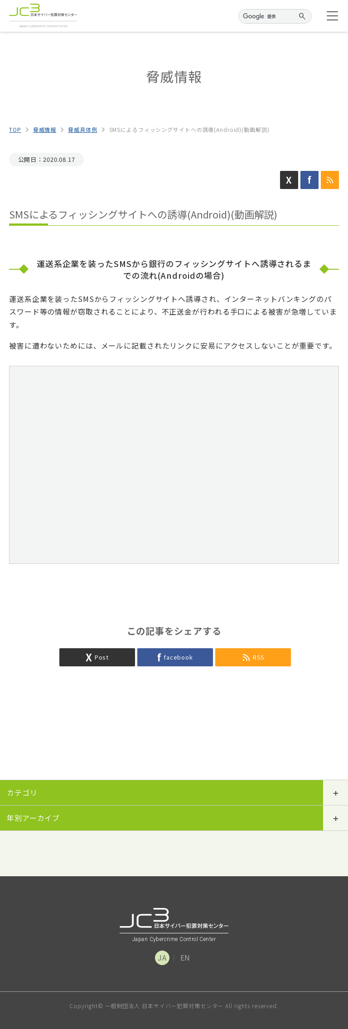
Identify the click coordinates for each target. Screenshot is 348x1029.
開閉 (335, 792)
